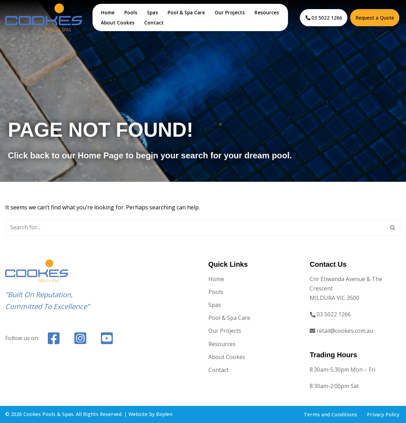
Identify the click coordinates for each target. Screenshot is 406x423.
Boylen (164, 414)
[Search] (195, 227)
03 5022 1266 (326, 17)
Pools (130, 12)
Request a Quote (374, 17)
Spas (152, 12)
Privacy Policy (383, 414)
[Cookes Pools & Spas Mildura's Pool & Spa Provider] (43, 17)
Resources (266, 12)
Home (108, 12)
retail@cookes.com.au (345, 331)
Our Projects (230, 12)
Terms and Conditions (330, 414)
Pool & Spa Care (186, 12)
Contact (154, 22)
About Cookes (117, 22)
